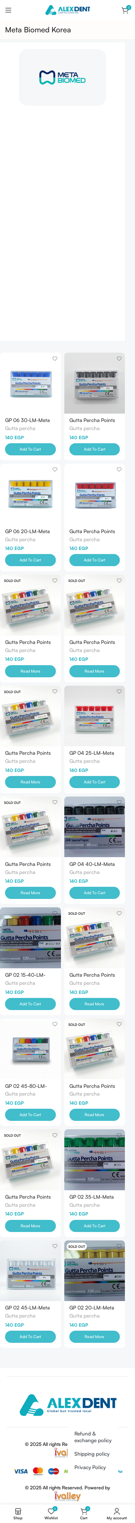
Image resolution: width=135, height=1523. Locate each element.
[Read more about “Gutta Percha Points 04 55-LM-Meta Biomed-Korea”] (94, 671)
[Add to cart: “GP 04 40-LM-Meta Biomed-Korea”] (94, 893)
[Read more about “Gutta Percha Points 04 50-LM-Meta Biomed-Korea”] (30, 782)
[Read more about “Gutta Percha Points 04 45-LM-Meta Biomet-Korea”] (30, 893)
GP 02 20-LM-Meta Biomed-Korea (91, 1310)
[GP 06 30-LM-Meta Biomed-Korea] (30, 383)
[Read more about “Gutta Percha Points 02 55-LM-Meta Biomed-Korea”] (30, 1226)
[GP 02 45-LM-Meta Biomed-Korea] (30, 1270)
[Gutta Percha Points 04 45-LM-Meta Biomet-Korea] (30, 827)
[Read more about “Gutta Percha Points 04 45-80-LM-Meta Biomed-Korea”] (30, 671)
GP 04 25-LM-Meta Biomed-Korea (91, 756)
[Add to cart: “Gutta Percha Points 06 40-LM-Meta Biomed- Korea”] (94, 449)
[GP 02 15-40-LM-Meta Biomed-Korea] (30, 937)
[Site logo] (67, 9)
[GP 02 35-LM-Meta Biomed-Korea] (94, 1159)
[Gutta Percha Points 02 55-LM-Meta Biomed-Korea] (30, 1159)
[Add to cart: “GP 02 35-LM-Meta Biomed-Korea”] (94, 1226)
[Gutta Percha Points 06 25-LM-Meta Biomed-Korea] (94, 494)
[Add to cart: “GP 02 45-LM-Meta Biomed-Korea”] (30, 1337)
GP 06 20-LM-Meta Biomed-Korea (27, 534)
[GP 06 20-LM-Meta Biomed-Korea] (30, 494)
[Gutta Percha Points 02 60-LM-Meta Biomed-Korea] (94, 1048)
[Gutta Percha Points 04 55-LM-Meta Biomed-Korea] (94, 605)
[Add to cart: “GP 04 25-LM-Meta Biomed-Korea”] (94, 782)
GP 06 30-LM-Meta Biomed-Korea (27, 423)
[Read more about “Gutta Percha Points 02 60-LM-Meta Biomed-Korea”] (94, 1115)
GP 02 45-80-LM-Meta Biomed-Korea (28, 1089)
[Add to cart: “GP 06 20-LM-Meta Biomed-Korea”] (30, 560)
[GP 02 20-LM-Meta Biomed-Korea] (94, 1270)
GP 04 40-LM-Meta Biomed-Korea (92, 867)
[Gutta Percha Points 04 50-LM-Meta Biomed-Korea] (30, 716)
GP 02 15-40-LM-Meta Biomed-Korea (28, 977)
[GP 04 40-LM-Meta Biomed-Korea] (94, 827)
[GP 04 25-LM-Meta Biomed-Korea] (94, 716)
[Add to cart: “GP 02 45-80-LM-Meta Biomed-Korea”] (30, 1115)
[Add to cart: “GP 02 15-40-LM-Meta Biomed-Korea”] (30, 1004)
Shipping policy (91, 1454)
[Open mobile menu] (8, 10)
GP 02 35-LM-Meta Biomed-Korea (91, 1199)
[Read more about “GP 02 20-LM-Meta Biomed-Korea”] (94, 1337)
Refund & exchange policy (92, 1437)
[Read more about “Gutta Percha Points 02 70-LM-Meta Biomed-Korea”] (94, 1004)
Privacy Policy (90, 1467)
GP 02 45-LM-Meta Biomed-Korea (27, 1310)
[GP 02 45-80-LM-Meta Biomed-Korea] (30, 1048)
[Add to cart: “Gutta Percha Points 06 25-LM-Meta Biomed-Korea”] (94, 560)
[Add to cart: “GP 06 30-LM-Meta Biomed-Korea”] (30, 449)
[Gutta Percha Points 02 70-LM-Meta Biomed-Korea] (94, 937)
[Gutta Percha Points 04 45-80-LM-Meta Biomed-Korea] (30, 605)
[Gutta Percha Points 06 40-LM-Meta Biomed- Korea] (94, 383)
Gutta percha (20, 428)
